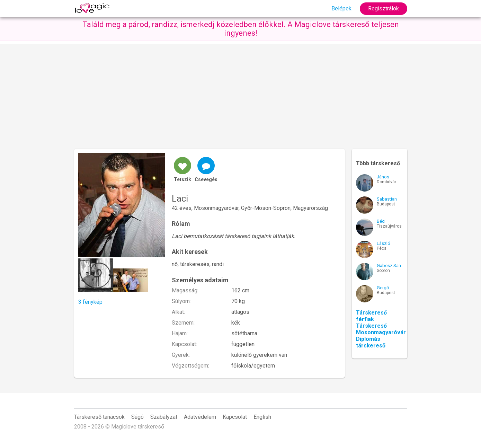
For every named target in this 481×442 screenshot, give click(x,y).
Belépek (341, 8)
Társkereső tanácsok (99, 417)
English (262, 417)
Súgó (137, 417)
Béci (381, 221)
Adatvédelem (200, 417)
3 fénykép (90, 302)
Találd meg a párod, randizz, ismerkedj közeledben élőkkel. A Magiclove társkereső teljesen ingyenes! (240, 28)
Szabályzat (163, 417)
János (383, 176)
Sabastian (387, 199)
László (383, 243)
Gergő (383, 287)
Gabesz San (389, 265)
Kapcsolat (235, 417)
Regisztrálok (383, 8)
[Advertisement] (240, 92)
